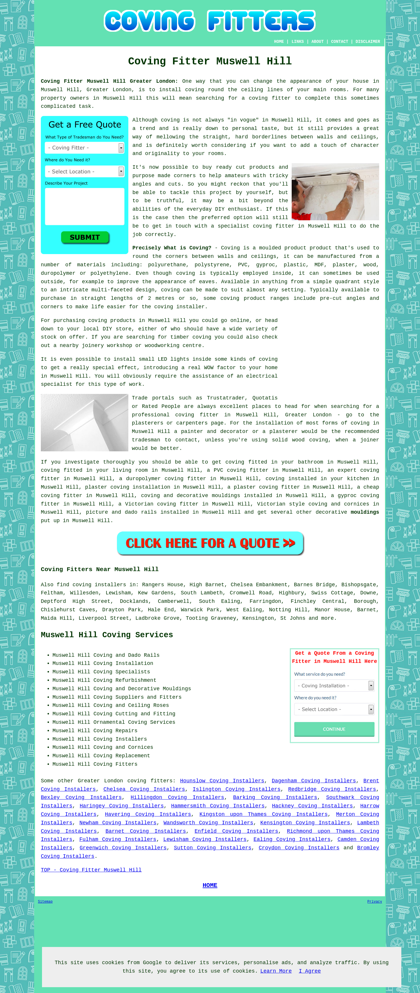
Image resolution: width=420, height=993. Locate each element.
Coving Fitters (115, 764)
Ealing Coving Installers (291, 839)
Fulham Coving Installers (117, 839)
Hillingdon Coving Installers (177, 797)
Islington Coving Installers (237, 789)
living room (130, 470)
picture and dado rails (121, 512)
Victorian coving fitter (162, 504)
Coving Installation (123, 663)
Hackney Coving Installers (312, 806)
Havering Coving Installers (148, 814)
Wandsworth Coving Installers (208, 823)
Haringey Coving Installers (122, 806)
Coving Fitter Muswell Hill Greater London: (109, 81)
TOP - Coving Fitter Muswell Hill (91, 870)
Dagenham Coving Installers (314, 781)
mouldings (365, 512)
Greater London (100, 781)
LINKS (298, 41)
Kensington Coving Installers (305, 823)
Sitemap (45, 902)
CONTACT (339, 41)
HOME (279, 41)
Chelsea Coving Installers (144, 789)
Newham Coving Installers (117, 823)
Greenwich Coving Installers (123, 848)
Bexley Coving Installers (81, 797)
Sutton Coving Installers (212, 848)
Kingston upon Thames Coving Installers (264, 814)
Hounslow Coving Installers (222, 781)
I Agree (310, 971)
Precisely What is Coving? (171, 248)
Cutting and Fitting (145, 714)
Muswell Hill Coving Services (107, 635)
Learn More (276, 971)
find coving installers (91, 585)
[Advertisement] (330, 357)
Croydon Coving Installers (299, 848)
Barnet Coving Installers (146, 831)
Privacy (375, 902)
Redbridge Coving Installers (332, 789)
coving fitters (150, 781)
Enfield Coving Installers (236, 831)
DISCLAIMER (368, 41)
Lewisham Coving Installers (205, 839)
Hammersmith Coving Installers (218, 806)
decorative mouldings (208, 496)
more (327, 618)
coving (185, 273)
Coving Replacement (121, 756)
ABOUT (318, 41)
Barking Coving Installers (275, 797)
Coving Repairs (115, 731)
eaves (207, 282)
